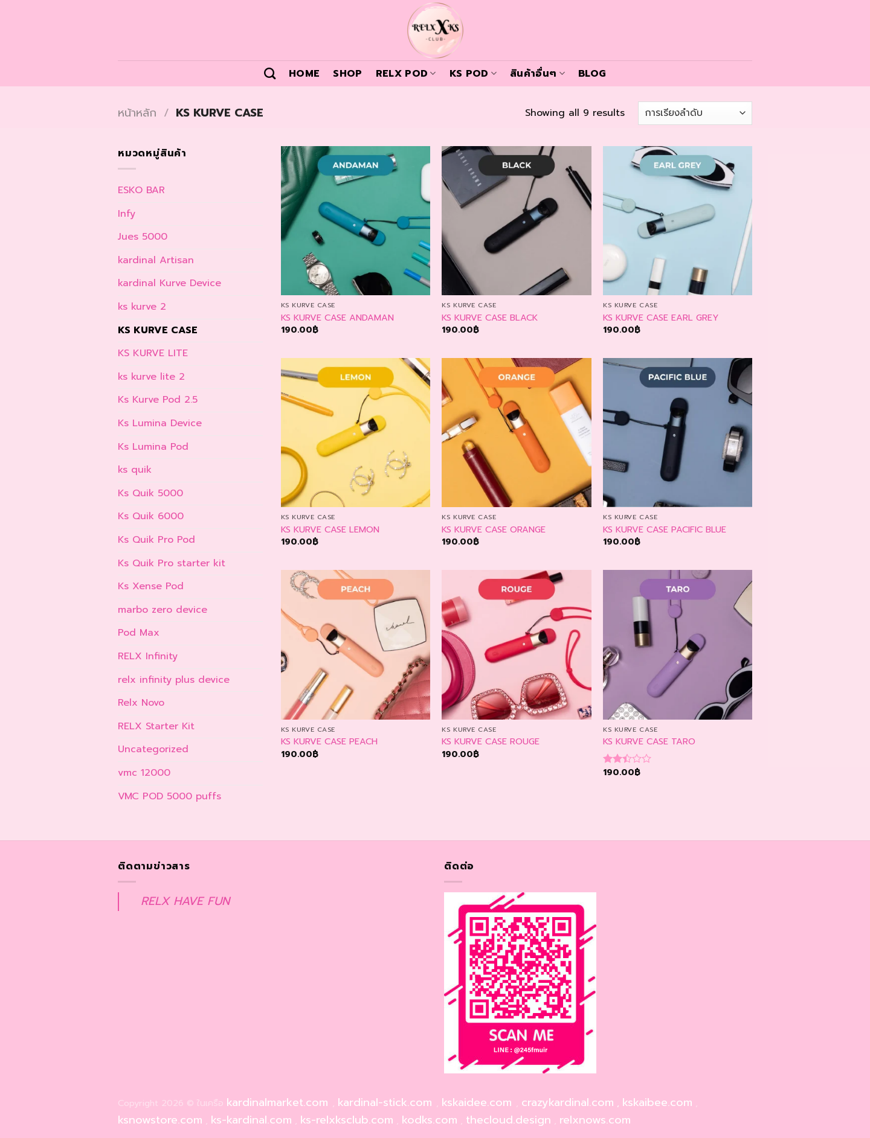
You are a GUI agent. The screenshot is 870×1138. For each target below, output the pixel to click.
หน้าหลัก (137, 112)
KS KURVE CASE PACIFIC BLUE (664, 529)
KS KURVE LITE (153, 353)
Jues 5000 (142, 236)
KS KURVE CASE (158, 330)
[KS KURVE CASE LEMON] (355, 432)
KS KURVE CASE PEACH (329, 741)
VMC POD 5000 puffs (169, 796)
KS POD (473, 73)
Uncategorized (153, 749)
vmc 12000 (144, 773)
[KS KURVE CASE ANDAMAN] (355, 220)
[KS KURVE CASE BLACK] (516, 220)
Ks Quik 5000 (150, 493)
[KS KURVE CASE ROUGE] (516, 644)
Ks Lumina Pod (153, 447)
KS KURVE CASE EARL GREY (661, 318)
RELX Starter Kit (156, 726)
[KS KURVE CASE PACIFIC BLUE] (677, 432)
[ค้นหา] (270, 73)
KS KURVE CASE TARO (649, 741)
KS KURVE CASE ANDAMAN (337, 318)
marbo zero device (162, 610)
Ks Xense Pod (151, 586)
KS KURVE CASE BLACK (490, 318)
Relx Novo (141, 702)
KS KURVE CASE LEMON (330, 529)
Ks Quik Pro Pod (156, 539)
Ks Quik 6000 (151, 516)
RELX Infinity (148, 656)
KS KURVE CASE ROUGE (491, 741)
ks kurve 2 (142, 306)
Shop (347, 73)
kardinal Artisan (156, 260)
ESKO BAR (141, 190)
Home (304, 73)
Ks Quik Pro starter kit (171, 563)
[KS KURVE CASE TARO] (677, 644)
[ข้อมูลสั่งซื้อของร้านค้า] (695, 113)
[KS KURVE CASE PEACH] (355, 644)
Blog (592, 73)
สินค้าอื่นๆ (537, 73)
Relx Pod (406, 73)
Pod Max (139, 632)
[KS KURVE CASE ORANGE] (516, 432)
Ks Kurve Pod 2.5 (158, 399)
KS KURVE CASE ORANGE (494, 529)
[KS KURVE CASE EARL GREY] (677, 220)
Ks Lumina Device (160, 423)
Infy (126, 213)
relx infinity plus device (174, 680)
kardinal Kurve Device (169, 283)
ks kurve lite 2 (151, 376)
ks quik (135, 469)
